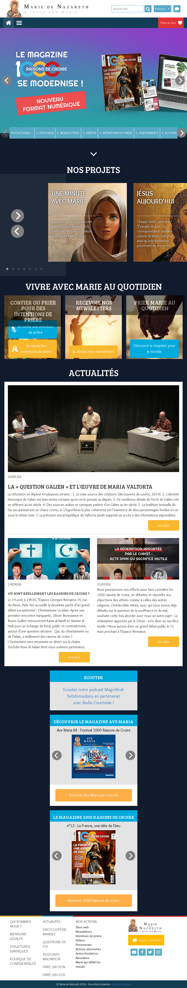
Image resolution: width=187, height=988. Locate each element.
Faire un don (168, 23)
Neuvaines (82, 958)
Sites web (82, 927)
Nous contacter (146, 940)
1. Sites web (45, 133)
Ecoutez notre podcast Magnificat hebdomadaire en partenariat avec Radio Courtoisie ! (93, 696)
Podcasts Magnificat (52, 956)
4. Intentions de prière (116, 133)
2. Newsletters (68, 133)
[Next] (180, 80)
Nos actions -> (22, 133)
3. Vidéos (89, 133)
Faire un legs (54, 974)
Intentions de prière (89, 936)
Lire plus (163, 525)
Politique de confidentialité (23, 961)
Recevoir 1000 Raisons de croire (93, 900)
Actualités (51, 921)
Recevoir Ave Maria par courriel (93, 795)
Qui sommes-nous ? (20, 923)
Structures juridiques (20, 948)
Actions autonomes (88, 949)
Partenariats (84, 945)
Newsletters (84, 932)
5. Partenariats (147, 133)
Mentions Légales (18, 936)
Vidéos (80, 940)
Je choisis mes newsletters (93, 351)
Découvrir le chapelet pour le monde (154, 348)
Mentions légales (121, 984)
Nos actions (86, 921)
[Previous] (7, 80)
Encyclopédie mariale (55, 931)
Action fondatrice (87, 953)
